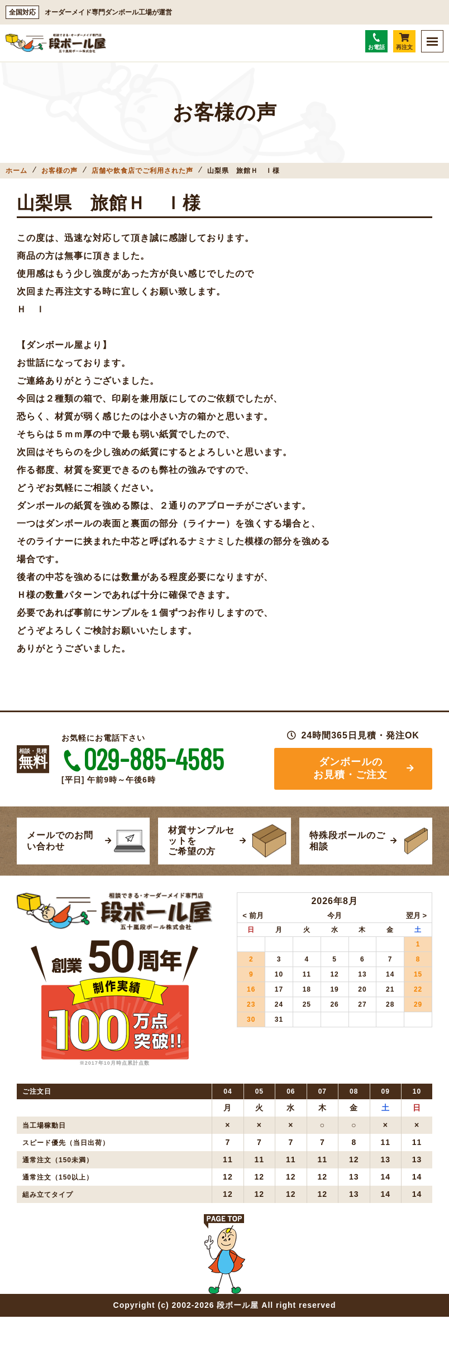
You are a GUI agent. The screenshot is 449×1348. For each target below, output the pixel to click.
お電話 (376, 41)
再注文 (404, 41)
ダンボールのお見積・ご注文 (350, 768)
